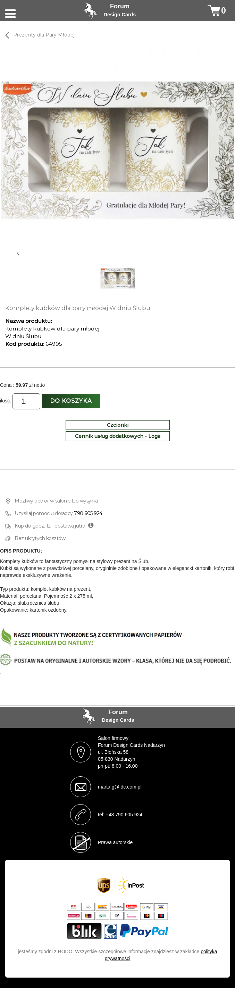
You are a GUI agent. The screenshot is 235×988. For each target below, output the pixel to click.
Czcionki (117, 425)
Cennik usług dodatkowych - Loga (117, 436)
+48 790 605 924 (124, 814)
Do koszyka (71, 401)
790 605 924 (88, 513)
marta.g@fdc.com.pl (119, 787)
